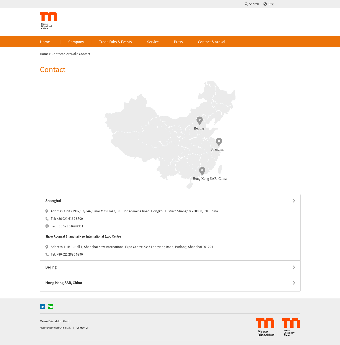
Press (178, 41)
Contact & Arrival (211, 41)
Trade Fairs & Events (115, 41)
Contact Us (82, 327)
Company (76, 41)
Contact (84, 54)
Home (45, 41)
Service (153, 41)
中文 (271, 4)
